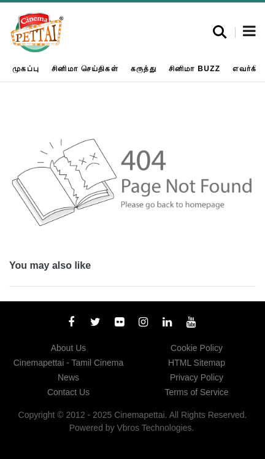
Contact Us (68, 392)
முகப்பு (25, 68)
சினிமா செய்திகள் (85, 68)
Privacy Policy (196, 377)
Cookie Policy (197, 348)
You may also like (50, 265)
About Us (68, 348)
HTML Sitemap (196, 363)
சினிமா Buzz (195, 68)
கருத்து (143, 68)
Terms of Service (196, 392)
